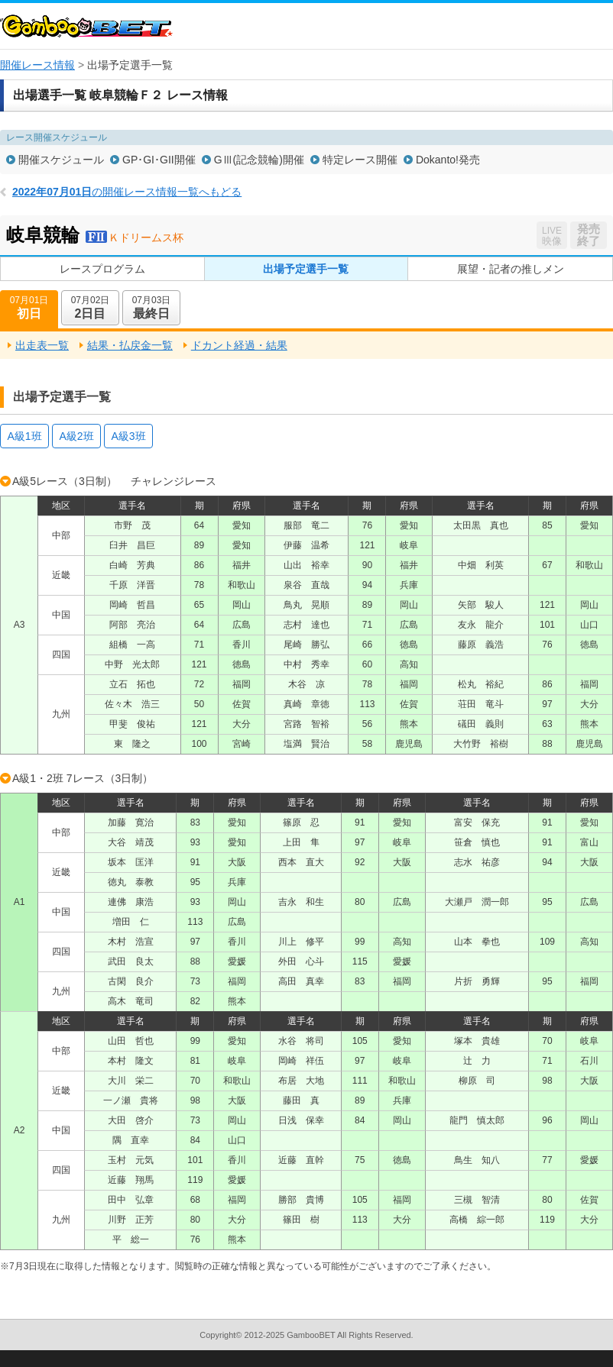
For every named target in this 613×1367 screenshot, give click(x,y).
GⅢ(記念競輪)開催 (259, 160)
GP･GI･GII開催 (159, 160)
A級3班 (128, 436)
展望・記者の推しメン (510, 269)
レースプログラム (102, 269)
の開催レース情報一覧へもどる (127, 192)
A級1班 (24, 436)
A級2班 (76, 436)
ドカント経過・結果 (239, 345)
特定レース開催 (360, 160)
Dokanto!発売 (448, 160)
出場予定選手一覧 (306, 269)
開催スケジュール (61, 160)
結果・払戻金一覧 (130, 345)
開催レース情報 (37, 65)
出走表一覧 (42, 345)
